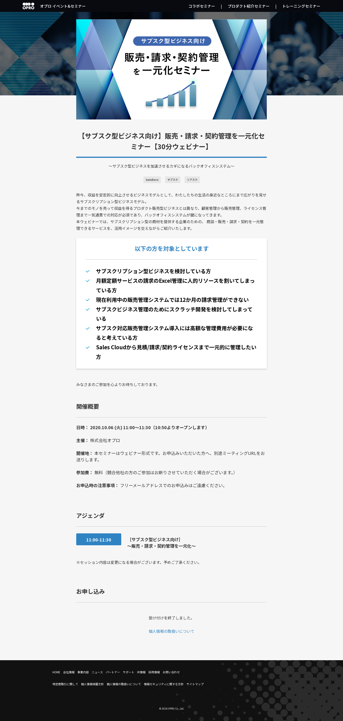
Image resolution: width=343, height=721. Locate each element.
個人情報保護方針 (92, 684)
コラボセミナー (201, 6)
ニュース (97, 672)
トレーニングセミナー (301, 6)
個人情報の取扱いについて (171, 631)
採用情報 (154, 672)
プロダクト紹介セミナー (249, 6)
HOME (56, 672)
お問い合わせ (171, 672)
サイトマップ (195, 684)
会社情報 (69, 672)
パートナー (113, 672)
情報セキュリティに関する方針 (164, 684)
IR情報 (141, 672)
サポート (128, 672)
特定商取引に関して (65, 684)
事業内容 (83, 672)
